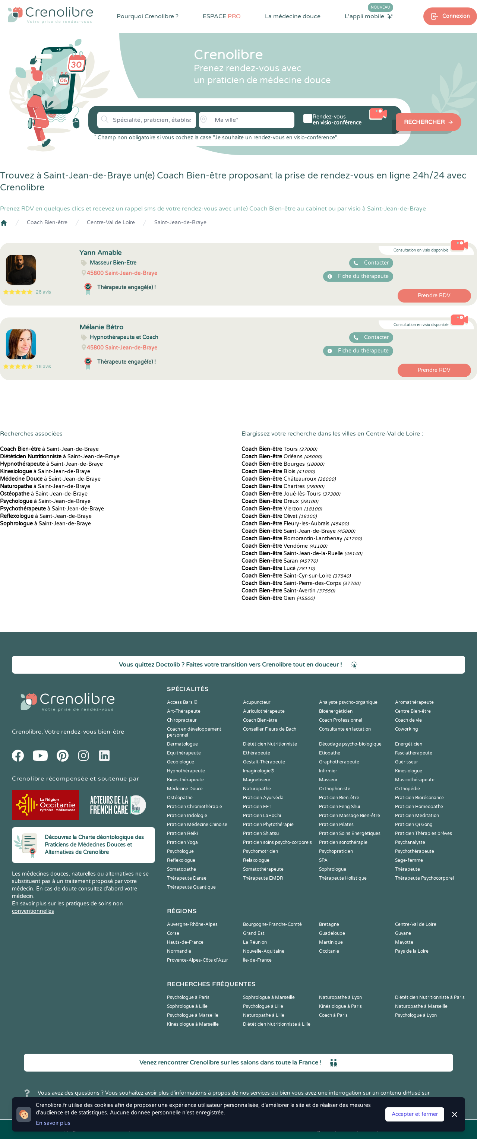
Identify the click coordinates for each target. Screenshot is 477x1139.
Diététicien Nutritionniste (270, 744)
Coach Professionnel (340, 720)
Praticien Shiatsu (261, 833)
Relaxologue (256, 860)
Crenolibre (26, 731)
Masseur (328, 779)
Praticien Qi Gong (414, 824)
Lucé (278, 568)
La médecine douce (292, 16)
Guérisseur (406, 762)
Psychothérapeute (414, 851)
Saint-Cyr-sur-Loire (296, 576)
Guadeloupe (332, 933)
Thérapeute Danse (186, 878)
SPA (323, 860)
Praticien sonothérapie (343, 842)
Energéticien (408, 744)
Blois (278, 471)
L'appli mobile (369, 16)
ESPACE (222, 16)
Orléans (281, 456)
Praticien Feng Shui (339, 806)
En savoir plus (53, 1123)
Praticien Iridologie (187, 815)
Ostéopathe (180, 797)
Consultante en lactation (345, 729)
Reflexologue (181, 860)
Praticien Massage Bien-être (349, 815)
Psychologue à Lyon (416, 1015)
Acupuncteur (257, 702)
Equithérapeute (184, 753)
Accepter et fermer (415, 1114)
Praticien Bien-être (339, 797)
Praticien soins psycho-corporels (277, 842)
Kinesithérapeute (185, 779)
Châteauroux (288, 479)
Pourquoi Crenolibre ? (148, 16)
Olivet (279, 516)
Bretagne (329, 924)
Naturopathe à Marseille (421, 1006)
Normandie (179, 951)
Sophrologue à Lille (187, 1006)
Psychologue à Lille (263, 1006)
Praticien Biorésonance (419, 797)
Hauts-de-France (185, 942)
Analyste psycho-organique (348, 702)
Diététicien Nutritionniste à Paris (430, 997)
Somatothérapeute (263, 869)
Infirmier (328, 770)
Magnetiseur (257, 779)
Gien (278, 598)
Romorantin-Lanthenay (301, 538)
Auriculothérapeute (264, 711)
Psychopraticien (336, 851)
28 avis (43, 292)
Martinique (331, 942)
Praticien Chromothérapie (194, 806)
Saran (279, 561)
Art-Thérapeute (183, 711)
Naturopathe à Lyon (340, 997)
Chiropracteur (182, 720)
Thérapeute (407, 869)
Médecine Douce (185, 788)
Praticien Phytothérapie (268, 824)
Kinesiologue (408, 770)
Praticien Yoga (182, 842)
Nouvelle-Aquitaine (263, 951)
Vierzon (281, 509)
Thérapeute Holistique (343, 878)
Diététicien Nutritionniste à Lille (276, 1024)
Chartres (282, 486)
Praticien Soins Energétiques (349, 833)
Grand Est (254, 933)
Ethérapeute (256, 753)
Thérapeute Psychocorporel (424, 878)
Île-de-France (257, 960)
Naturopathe (257, 788)
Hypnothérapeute (186, 770)
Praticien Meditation (417, 815)
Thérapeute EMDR (263, 878)
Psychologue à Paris (188, 997)
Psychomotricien (260, 851)
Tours (279, 449)
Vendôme (284, 546)
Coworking (406, 729)
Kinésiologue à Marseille (193, 1024)
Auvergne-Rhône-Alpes (192, 924)
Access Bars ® (182, 702)
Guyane (403, 933)
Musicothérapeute (415, 779)
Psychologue (180, 851)
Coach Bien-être (47, 222)
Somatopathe (181, 869)
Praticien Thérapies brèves (423, 833)
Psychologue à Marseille (192, 1015)
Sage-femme (409, 860)
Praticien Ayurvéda (263, 797)
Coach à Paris (333, 1015)
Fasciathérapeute (413, 753)
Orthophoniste (334, 788)
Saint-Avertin (288, 591)
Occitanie (329, 951)
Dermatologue (182, 744)
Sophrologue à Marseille (269, 997)
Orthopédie (407, 788)
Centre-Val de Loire (111, 222)
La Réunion (255, 942)
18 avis (43, 366)
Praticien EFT (257, 806)
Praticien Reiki (182, 833)
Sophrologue (332, 869)
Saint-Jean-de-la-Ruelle (301, 553)
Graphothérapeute (339, 762)
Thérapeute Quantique (191, 887)
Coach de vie (408, 720)
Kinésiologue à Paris (340, 1006)
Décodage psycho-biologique (350, 744)
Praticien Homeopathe (419, 806)
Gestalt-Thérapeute (264, 762)
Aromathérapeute (414, 702)
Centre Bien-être (413, 711)
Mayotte (404, 942)
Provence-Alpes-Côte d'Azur (197, 960)
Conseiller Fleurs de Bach (269, 729)
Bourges (282, 464)
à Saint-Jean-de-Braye (49, 449)
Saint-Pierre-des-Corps (300, 583)
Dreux (279, 501)
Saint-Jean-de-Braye (180, 222)
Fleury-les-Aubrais (295, 524)
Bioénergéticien (336, 711)
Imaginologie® (258, 770)
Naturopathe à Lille (263, 1015)
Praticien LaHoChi (262, 815)
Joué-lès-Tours (290, 494)
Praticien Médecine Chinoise (197, 824)
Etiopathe (329, 753)
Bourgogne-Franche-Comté (272, 924)
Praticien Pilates (336, 824)
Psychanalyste (410, 842)
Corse (173, 933)
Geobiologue (180, 762)
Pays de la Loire (412, 951)
